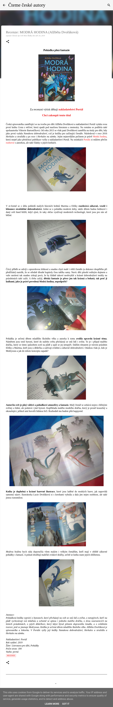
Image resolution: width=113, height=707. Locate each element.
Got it (65, 703)
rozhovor (10, 142)
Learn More (52, 703)
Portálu (87, 139)
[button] (7, 42)
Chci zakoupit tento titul (56, 115)
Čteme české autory (26, 5)
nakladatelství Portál (71, 109)
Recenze (11, 655)
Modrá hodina (100, 136)
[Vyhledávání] (109, 5)
